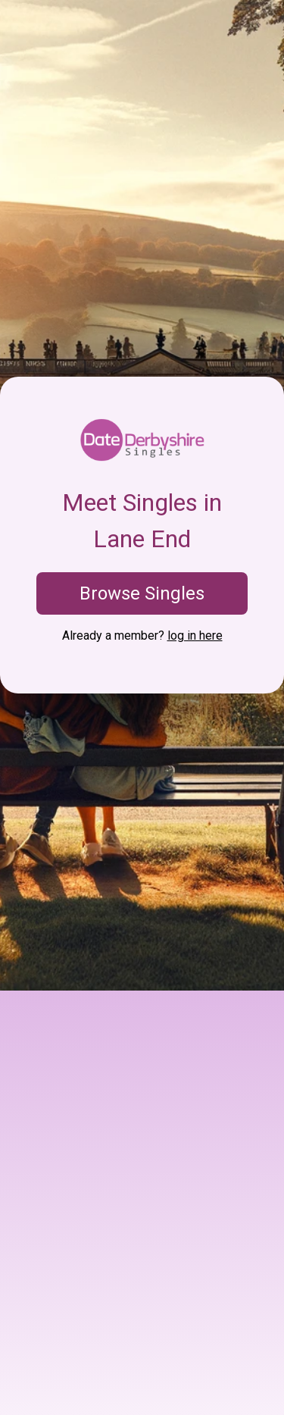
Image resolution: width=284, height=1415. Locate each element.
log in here (195, 635)
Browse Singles (142, 593)
